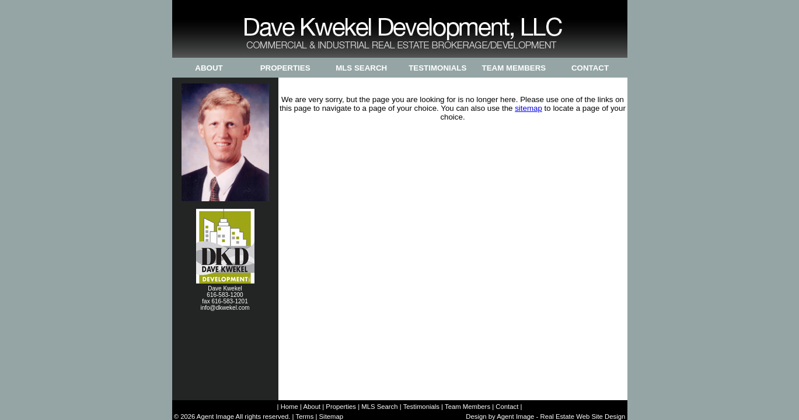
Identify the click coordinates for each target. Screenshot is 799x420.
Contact (590, 68)
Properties (285, 68)
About (208, 68)
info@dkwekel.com (224, 307)
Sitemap (331, 416)
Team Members (514, 68)
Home (289, 406)
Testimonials (437, 68)
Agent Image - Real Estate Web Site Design (561, 416)
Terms (304, 416)
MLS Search (361, 68)
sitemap (528, 108)
